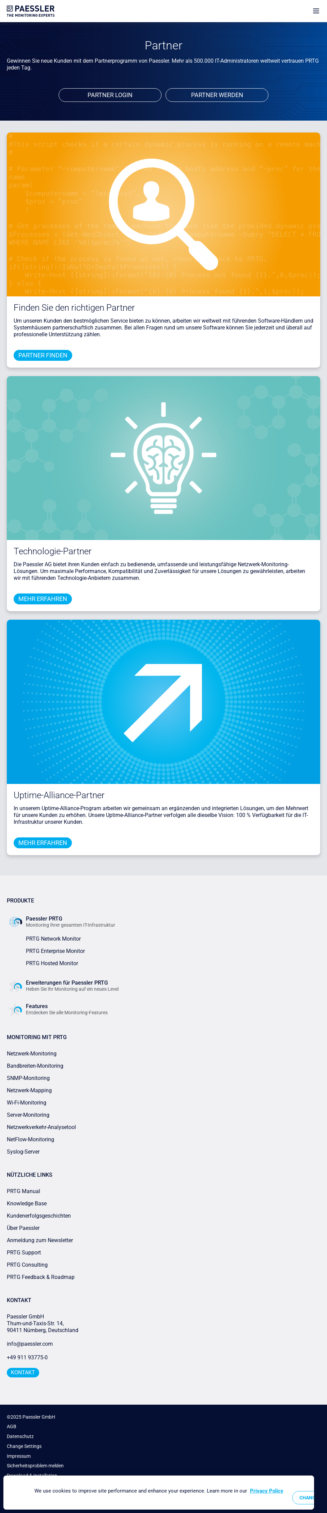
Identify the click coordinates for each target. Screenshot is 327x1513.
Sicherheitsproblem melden (35, 1465)
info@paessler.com (30, 1344)
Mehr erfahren (42, 598)
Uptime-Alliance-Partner (59, 795)
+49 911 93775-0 (27, 1357)
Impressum (19, 1456)
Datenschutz (20, 1436)
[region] (158, 1493)
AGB (11, 1426)
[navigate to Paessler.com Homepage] (30, 11)
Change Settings (24, 1446)
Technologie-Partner (53, 551)
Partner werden (217, 94)
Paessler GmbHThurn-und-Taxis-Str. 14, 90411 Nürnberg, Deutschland (42, 1323)
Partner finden (42, 355)
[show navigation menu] (316, 11)
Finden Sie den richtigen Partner (74, 308)
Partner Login (110, 94)
